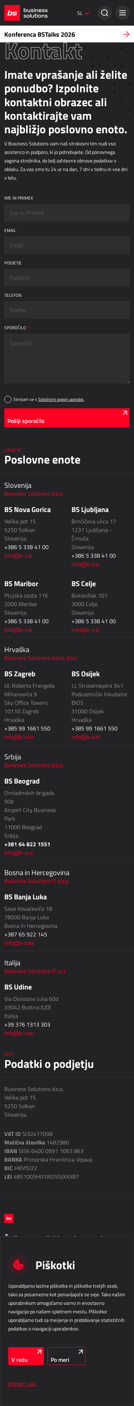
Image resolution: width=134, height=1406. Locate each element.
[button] (122, 13)
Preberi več (22, 1383)
